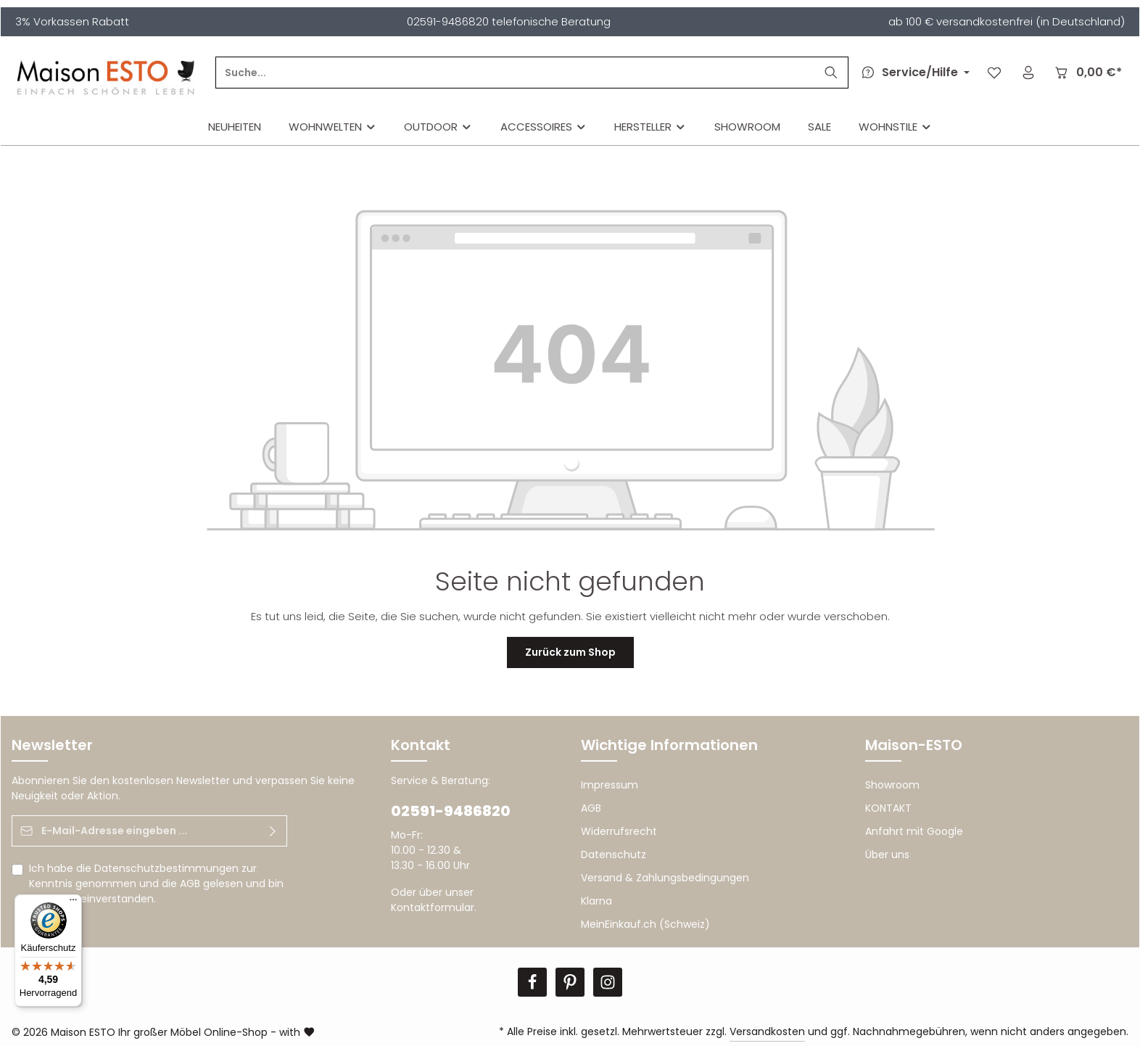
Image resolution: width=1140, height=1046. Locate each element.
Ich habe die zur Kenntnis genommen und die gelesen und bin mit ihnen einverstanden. (156, 883)
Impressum (609, 785)
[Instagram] (607, 982)
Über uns (887, 854)
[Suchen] (831, 72)
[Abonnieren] (273, 831)
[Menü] (73, 903)
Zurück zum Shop (570, 652)
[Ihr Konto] (1028, 72)
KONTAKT (888, 808)
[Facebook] (532, 982)
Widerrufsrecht (619, 831)
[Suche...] (515, 72)
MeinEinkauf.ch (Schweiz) (645, 924)
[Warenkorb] (1087, 72)
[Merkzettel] (993, 72)
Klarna (596, 901)
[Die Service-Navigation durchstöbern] (913, 72)
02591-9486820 (451, 811)
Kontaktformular (432, 907)
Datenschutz (613, 854)
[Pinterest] (570, 982)
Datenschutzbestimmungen (166, 868)
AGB (190, 883)
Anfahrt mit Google (914, 831)
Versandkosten (767, 1031)
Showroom (892, 785)
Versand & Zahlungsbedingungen (665, 877)
